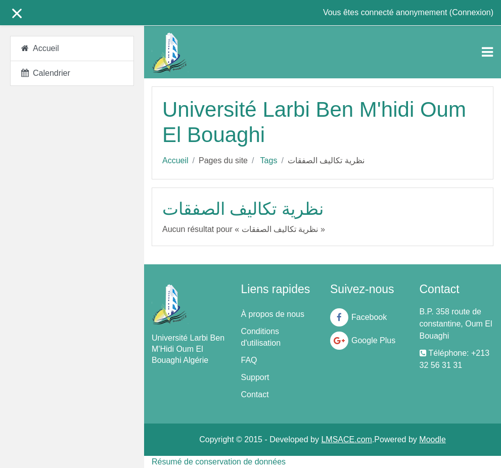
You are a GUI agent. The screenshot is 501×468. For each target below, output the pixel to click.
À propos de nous (272, 314)
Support (255, 377)
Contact (255, 394)
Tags (269, 160)
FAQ (249, 360)
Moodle (432, 439)
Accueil (175, 160)
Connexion (471, 12)
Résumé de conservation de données (219, 461)
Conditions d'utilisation (261, 337)
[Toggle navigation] (487, 52)
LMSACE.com (346, 439)
